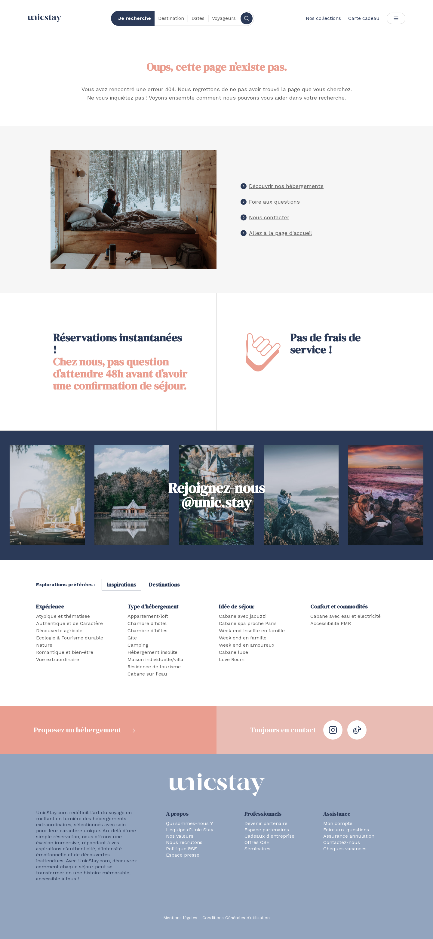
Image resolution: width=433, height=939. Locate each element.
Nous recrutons (184, 842)
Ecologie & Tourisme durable (69, 638)
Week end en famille (242, 638)
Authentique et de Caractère (69, 623)
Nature (44, 645)
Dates (198, 18)
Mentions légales (180, 917)
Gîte (132, 638)
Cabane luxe (233, 652)
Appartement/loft (147, 616)
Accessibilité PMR (330, 623)
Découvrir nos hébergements (286, 186)
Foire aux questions (274, 202)
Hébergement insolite (152, 652)
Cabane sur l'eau (147, 674)
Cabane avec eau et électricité (345, 616)
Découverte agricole (59, 630)
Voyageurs (224, 18)
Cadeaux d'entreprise (269, 836)
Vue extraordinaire (57, 659)
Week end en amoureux (247, 645)
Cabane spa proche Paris (248, 623)
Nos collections (323, 18)
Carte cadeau (363, 18)
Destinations (164, 584)
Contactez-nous (341, 842)
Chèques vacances (345, 848)
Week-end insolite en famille (252, 630)
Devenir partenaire (265, 823)
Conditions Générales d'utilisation (236, 917)
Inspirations (121, 584)
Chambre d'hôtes (147, 630)
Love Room (231, 659)
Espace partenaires (266, 830)
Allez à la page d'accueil (280, 233)
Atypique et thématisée (63, 616)
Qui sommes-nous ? (189, 823)
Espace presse (182, 855)
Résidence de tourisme (154, 667)
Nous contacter (269, 217)
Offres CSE (256, 842)
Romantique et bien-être (64, 652)
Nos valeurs (179, 836)
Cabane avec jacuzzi (242, 616)
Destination (171, 18)
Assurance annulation (348, 836)
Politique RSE (181, 848)
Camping (137, 645)
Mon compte (337, 823)
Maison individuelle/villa (155, 659)
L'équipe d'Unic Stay (189, 830)
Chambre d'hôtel (147, 623)
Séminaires (257, 848)
